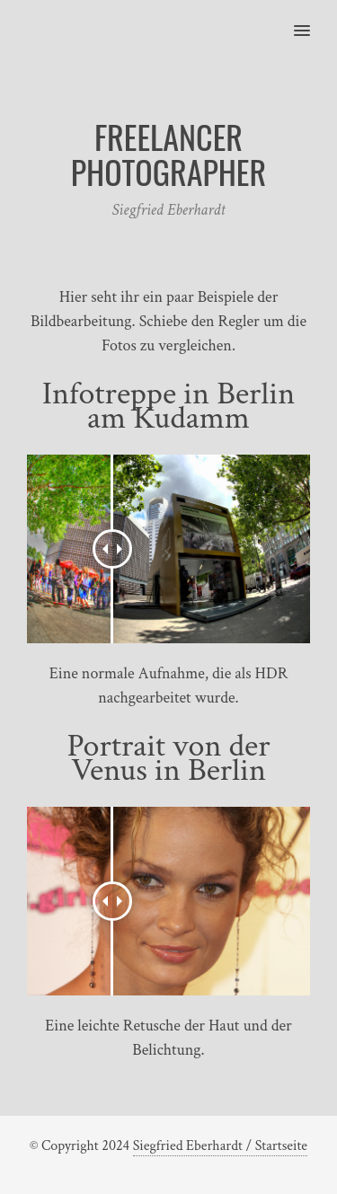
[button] (312, 19)
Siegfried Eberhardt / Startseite (220, 1146)
